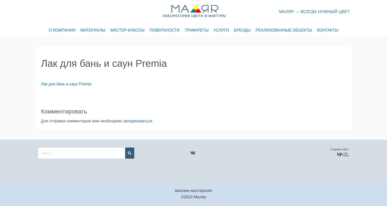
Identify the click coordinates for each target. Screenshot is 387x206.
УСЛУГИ (221, 30)
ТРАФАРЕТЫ (197, 30)
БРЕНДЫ (242, 30)
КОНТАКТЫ (327, 30)
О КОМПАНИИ (62, 30)
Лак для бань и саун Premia (66, 84)
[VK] (192, 153)
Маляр (200, 197)
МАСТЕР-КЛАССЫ (127, 30)
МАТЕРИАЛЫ (92, 30)
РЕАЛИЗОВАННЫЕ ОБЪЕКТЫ (284, 30)
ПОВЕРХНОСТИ (165, 30)
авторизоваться (137, 121)
